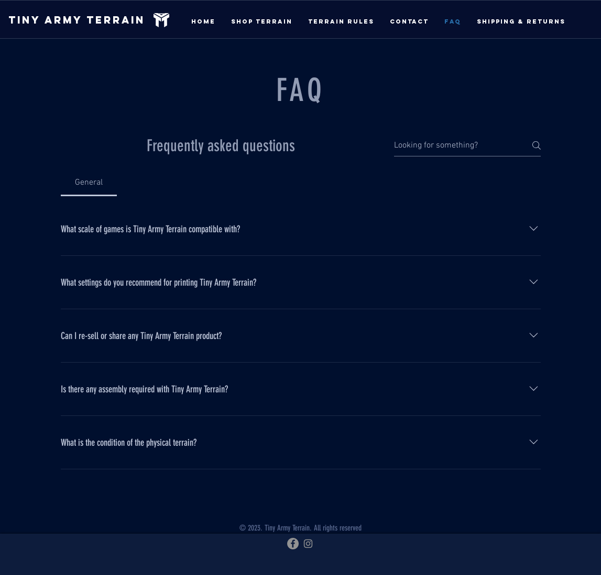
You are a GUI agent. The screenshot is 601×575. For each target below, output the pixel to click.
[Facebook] (293, 543)
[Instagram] (308, 543)
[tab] (89, 182)
